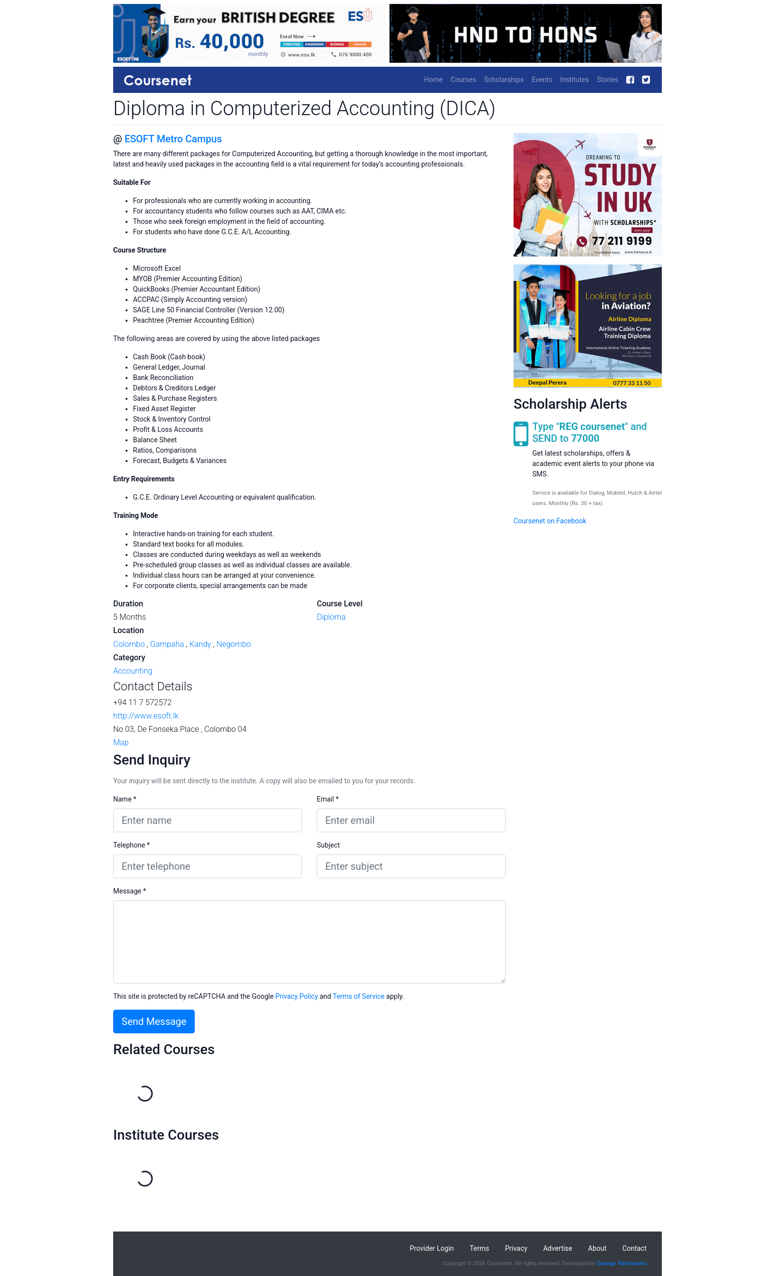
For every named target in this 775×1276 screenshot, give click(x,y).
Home (433, 80)
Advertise (557, 1248)
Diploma (331, 617)
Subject (328, 845)
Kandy (200, 644)
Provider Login (432, 1248)
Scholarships (504, 80)
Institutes (574, 80)
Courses (463, 80)
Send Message (154, 1021)
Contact (634, 1248)
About (597, 1248)
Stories (607, 80)
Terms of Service (359, 996)
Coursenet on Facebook (550, 521)
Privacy (516, 1248)
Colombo (129, 644)
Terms (479, 1248)
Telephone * (131, 845)
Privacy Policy (296, 996)
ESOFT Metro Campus (173, 139)
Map (121, 742)
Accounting (132, 671)
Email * (328, 799)
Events (542, 80)
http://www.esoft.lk (145, 716)
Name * (124, 799)
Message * (129, 891)
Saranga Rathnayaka (621, 1263)
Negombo (233, 644)
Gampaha (167, 644)
